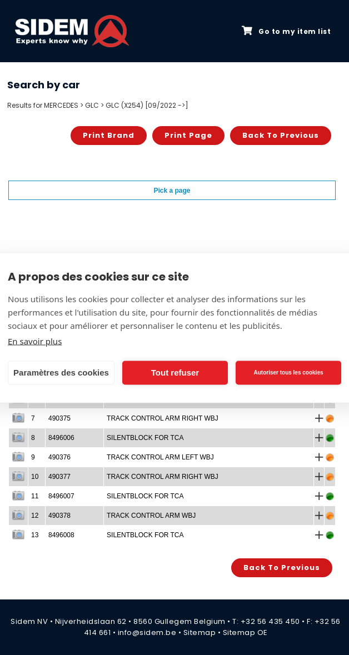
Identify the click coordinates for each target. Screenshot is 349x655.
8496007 (61, 496)
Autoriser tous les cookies (288, 372)
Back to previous (280, 135)
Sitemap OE (245, 632)
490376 (59, 457)
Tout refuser (175, 372)
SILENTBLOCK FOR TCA (145, 438)
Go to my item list (286, 31)
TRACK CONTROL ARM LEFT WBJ (160, 457)
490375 (59, 418)
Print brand (108, 135)
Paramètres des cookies (61, 372)
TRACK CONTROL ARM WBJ (151, 515)
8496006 (61, 438)
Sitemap (199, 632)
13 (34, 535)
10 (34, 477)
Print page (188, 135)
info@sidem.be (147, 632)
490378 (59, 515)
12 (34, 515)
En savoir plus (35, 340)
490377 (59, 477)
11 (34, 496)
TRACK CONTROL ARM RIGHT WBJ (162, 418)
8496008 (61, 535)
